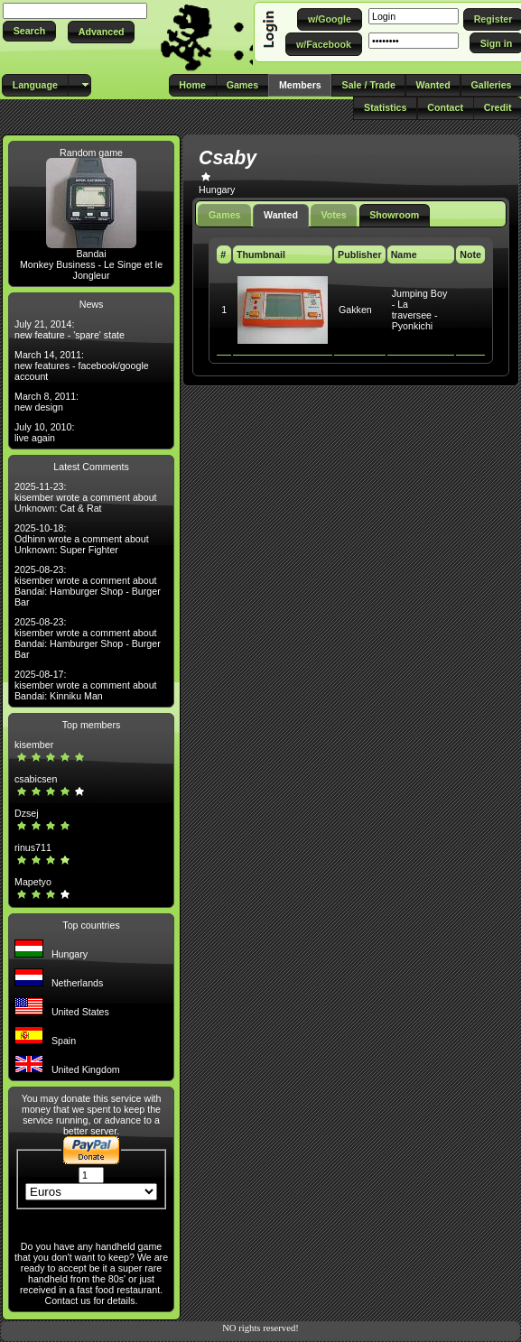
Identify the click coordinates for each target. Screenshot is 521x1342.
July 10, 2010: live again (44, 432)
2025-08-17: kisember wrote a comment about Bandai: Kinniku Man (85, 685)
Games (225, 214)
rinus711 (32, 847)
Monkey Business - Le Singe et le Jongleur (91, 270)
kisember (33, 744)
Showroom (394, 214)
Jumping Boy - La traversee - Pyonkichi (420, 309)
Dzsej (26, 813)
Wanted (281, 214)
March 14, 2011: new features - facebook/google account (81, 365)
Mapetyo (32, 881)
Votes (334, 214)
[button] (29, 31)
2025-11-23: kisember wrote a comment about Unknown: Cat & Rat (85, 497)
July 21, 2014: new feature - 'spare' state (69, 329)
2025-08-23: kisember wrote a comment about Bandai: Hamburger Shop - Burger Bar (87, 585)
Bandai (91, 253)
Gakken (355, 309)
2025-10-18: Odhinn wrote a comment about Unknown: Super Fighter (81, 539)
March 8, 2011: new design (46, 401)
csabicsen (35, 778)
